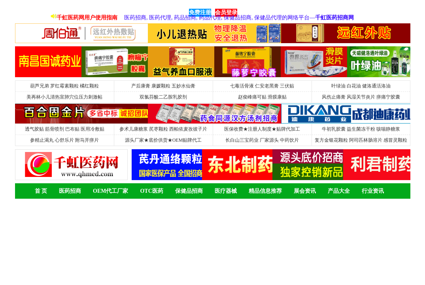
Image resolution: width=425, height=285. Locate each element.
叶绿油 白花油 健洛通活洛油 (361, 86)
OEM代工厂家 (110, 191)
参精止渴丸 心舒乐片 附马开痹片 (64, 140)
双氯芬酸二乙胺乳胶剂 (163, 97)
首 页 (41, 191)
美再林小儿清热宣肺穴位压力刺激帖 (64, 97)
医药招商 (70, 191)
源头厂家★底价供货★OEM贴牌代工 (163, 140)
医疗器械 (226, 191)
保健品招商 (189, 191)
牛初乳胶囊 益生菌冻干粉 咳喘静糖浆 (361, 129)
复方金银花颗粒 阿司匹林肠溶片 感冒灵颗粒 (361, 140)
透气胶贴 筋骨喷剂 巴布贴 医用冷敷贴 (64, 129)
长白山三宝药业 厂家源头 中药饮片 (262, 140)
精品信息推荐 (265, 191)
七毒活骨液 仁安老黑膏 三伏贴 (262, 86)
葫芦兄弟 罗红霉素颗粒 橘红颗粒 (64, 86)
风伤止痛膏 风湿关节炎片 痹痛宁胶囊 (361, 97)
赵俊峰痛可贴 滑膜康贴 (262, 97)
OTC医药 (151, 191)
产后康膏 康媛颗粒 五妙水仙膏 (163, 86)
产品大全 (339, 191)
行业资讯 (373, 191)
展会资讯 (305, 191)
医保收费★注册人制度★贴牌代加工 (262, 129)
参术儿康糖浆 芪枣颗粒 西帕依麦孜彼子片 (163, 129)
